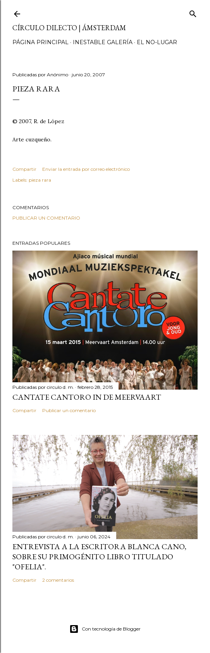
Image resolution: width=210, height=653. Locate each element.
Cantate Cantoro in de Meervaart (86, 397)
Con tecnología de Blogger (105, 629)
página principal (40, 42)
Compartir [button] (24, 169)
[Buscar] (193, 12)
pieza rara (40, 180)
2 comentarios (58, 580)
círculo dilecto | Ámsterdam (69, 27)
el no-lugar (157, 42)
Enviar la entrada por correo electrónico (86, 169)
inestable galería (103, 42)
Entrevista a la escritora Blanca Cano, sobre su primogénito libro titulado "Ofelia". (99, 556)
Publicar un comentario (46, 218)
